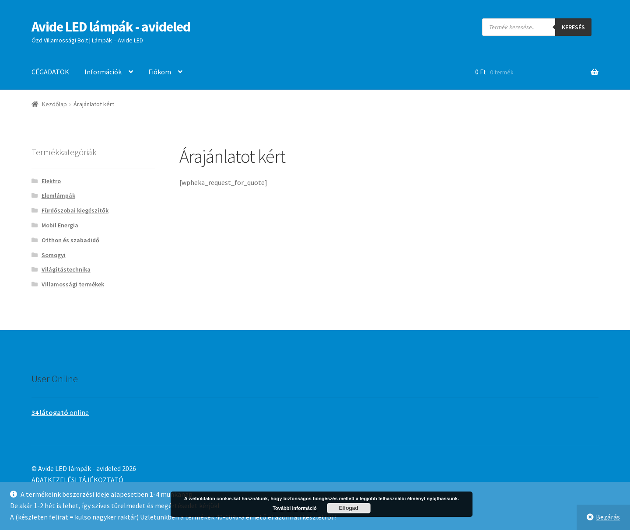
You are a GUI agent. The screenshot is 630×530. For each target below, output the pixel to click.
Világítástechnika (66, 269)
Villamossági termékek (73, 284)
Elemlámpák (58, 195)
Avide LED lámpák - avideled (111, 26)
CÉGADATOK (50, 71)
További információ (295, 508)
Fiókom (159, 71)
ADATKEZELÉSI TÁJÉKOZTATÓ (77, 479)
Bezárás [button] (608, 517)
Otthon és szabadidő (70, 240)
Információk (103, 71)
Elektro (51, 181)
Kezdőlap (54, 104)
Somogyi (54, 255)
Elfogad (348, 508)
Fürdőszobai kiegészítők (75, 210)
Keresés (573, 27)
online (60, 412)
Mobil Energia (60, 225)
